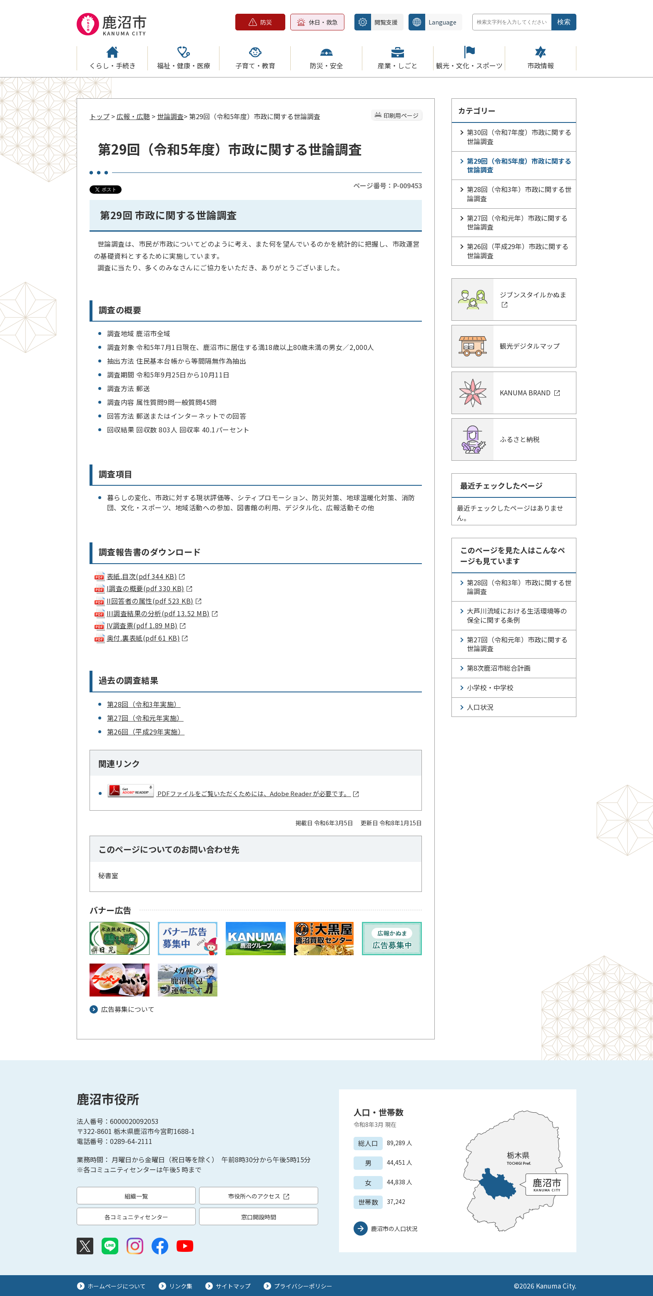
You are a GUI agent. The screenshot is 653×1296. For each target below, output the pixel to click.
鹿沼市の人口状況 (394, 1228)
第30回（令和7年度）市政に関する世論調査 (519, 136)
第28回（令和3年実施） (144, 704)
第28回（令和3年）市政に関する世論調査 (519, 193)
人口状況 (480, 707)
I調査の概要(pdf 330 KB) (143, 588)
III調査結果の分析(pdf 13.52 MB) (155, 613)
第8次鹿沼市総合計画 (499, 668)
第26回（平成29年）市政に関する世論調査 (517, 250)
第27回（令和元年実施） (145, 718)
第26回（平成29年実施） (145, 732)
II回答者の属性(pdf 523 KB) (147, 601)
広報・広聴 (133, 116)
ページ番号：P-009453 (387, 185)
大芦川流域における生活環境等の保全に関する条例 (517, 615)
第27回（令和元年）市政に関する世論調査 (517, 222)
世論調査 (170, 116)
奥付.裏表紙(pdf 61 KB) (140, 638)
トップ (100, 116)
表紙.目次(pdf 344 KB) (139, 576)
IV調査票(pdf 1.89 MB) (139, 625)
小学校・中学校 (490, 687)
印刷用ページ (401, 115)
